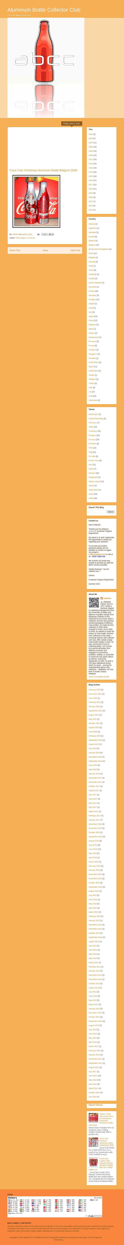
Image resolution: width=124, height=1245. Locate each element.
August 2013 (94, 988)
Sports (91, 486)
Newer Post (15, 250)
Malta (91, 329)
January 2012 (94, 1055)
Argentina (93, 228)
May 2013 (93, 1000)
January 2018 (94, 774)
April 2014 (93, 958)
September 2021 (95, 711)
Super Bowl (93, 490)
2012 (91, 164)
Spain (91, 367)
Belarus (92, 241)
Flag (90, 452)
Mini (90, 465)
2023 (91, 210)
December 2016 (95, 824)
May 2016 (93, 853)
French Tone (94, 460)
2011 (91, 159)
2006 (91, 138)
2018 (91, 189)
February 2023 (95, 690)
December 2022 (95, 694)
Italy (90, 312)
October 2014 (94, 933)
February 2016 (95, 866)
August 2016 (94, 841)
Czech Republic (95, 283)
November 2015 (95, 879)
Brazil (91, 253)
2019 (91, 193)
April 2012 (93, 1042)
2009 (91, 151)
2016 (91, 180)
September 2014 (95, 937)
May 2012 (93, 1038)
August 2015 (94, 891)
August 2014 (94, 941)
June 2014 (93, 950)
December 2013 (95, 975)
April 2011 (93, 1084)
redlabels (107, 598)
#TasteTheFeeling (96, 419)
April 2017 (93, 807)
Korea (91, 320)
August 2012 (94, 1025)
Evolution (92, 444)
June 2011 (93, 1076)
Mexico (91, 333)
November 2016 (95, 828)
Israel (91, 308)
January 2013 (94, 1009)
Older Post (75, 250)
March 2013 (93, 1004)
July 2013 (93, 992)
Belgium (23, 238)
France (91, 291)
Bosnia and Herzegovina (99, 249)
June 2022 (93, 698)
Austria (91, 237)
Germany (92, 295)
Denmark (92, 287)
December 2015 (95, 874)
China (91, 270)
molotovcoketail (108, 1237)
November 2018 (95, 757)
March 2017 (93, 811)
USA (91, 396)
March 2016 (93, 862)
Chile (91, 266)
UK (90, 392)
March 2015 (93, 912)
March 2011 (93, 1088)
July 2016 (93, 845)
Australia (92, 232)
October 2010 (94, 1093)
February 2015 (95, 916)
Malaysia (92, 325)
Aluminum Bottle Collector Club (44, 10)
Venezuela (93, 400)
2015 (91, 176)
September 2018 (95, 761)
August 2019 (94, 744)
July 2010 (93, 1097)
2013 (91, 168)
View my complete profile (99, 677)
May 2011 (93, 1080)
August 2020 (94, 727)
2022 (91, 206)
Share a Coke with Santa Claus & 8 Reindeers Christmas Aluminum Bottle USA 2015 (101, 1119)
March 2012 (93, 1046)
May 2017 (93, 803)
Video (91, 498)
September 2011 (95, 1063)
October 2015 (94, 883)
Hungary (92, 299)
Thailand (92, 379)
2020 (91, 197)
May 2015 (93, 904)
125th (91, 427)
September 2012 (95, 1021)
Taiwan (91, 375)
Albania (92, 224)
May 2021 (93, 719)
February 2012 (95, 1051)
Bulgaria (92, 257)
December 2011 (95, 1059)
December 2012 (95, 1013)
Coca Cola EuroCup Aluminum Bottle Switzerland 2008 (106, 1141)
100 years (93, 423)
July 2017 (93, 795)
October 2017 (94, 786)
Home (45, 250)
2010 (91, 155)
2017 (91, 185)
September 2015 (95, 887)
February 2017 (95, 816)
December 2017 (95, 778)
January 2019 (94, 753)
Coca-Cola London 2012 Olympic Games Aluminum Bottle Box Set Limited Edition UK (101, 1164)
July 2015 (93, 895)
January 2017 (94, 820)
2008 (17, 238)
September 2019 (95, 740)
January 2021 (94, 723)
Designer (92, 435)
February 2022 (95, 702)
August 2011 (94, 1067)
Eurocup (92, 439)
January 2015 (94, 920)
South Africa (94, 362)
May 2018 (93, 769)
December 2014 (95, 925)
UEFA (91, 494)
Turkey (91, 383)
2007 (91, 143)
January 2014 (94, 971)
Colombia (92, 274)
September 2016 (95, 837)
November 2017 (95, 782)
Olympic (92, 473)
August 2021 (94, 715)
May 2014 (93, 954)
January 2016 (94, 870)
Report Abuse (96, 1105)
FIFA (91, 448)
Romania (92, 341)
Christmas (31, 238)
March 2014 (93, 962)
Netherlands (94, 337)
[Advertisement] (45, 148)
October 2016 (94, 832)
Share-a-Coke (94, 481)
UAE (91, 387)
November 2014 (95, 929)
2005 (91, 134)
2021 (91, 201)
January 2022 (94, 706)
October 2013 (94, 983)
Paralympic (93, 477)
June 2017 (93, 799)
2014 (91, 172)
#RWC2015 (93, 414)
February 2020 (95, 736)
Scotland (92, 350)
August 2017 (94, 790)
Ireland (91, 304)
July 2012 (93, 1030)
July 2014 (93, 946)
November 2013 (95, 979)
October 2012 (94, 1017)
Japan (91, 316)
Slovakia (92, 358)
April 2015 (93, 908)
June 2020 (93, 732)
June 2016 (93, 849)
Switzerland (93, 371)
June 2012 (93, 1034)
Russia (91, 346)
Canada (92, 262)
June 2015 (93, 899)
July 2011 (93, 1072)
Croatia (92, 278)
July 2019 (93, 748)
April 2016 (93, 858)
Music (91, 469)
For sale (92, 456)
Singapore (93, 354)
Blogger (66, 1240)
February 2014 (95, 967)
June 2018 (93, 765)
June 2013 (93, 996)
